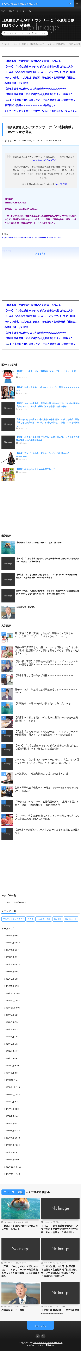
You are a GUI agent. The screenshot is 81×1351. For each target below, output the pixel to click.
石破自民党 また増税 (16, 83)
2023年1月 (9, 1159)
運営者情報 (50, 1345)
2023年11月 (9, 1087)
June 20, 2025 (61, 184)
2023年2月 (9, 1152)
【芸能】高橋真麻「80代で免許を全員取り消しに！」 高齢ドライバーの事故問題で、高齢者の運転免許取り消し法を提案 (40, 94)
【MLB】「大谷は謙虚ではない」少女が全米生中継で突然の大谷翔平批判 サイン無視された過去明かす (40, 66)
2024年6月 (9, 1037)
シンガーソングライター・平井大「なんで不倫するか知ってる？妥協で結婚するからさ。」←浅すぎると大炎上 (40, 110)
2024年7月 (9, 1029)
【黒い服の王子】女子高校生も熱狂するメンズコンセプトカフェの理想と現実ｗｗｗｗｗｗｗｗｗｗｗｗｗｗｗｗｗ (46, 663)
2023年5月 (9, 1130)
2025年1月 (9, 986)
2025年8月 (9, 935)
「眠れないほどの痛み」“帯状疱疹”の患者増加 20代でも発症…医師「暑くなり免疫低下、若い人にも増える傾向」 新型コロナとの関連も (48, 422)
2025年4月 (9, 964)
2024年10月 (9, 1008)
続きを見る (40, 253)
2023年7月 (9, 1116)
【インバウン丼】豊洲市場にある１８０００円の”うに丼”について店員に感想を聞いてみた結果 (47, 817)
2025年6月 (9, 950)
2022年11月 (9, 1174)
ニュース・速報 (24, 33)
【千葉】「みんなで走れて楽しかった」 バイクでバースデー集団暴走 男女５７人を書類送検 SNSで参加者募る (40, 72)
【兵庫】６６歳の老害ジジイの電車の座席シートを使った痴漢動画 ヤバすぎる (46, 719)
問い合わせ (13, 11)
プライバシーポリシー (35, 1345)
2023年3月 (9, 1145)
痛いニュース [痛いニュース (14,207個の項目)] (71, 919)
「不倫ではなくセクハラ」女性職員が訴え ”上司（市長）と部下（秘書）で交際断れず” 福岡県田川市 (47, 803)
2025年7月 (9, 942)
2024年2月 (9, 1065)
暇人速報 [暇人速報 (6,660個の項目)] (58, 919)
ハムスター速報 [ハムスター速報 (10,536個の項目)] (43, 919)
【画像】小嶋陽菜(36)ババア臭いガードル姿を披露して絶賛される (47, 831)
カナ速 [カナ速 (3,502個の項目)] (30, 919)
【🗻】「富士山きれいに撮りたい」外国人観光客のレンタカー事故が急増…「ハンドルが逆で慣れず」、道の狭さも (40, 99)
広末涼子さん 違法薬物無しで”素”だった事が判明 (41, 773)
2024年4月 (9, 1051)
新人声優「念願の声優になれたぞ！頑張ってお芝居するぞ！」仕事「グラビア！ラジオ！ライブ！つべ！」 (44, 635)
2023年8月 (9, 1109)
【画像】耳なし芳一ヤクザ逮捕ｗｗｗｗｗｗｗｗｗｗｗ (44, 675)
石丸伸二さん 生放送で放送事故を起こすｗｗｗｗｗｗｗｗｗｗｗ (46, 691)
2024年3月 (9, 1058)
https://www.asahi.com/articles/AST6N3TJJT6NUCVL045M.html (31, 237)
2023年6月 (9, 1123)
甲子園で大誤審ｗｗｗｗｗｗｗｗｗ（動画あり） (30, 105)
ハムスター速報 (22, 1222)
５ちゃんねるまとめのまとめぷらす (47, 1343)
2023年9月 (9, 1102)
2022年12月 (9, 1167)
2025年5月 (9, 957)
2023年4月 (9, 1138)
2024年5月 (9, 1044)
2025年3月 (9, 971)
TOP (3, 11)
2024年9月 (9, 1015)
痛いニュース (40, 33)
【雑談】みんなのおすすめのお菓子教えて (35, 469)
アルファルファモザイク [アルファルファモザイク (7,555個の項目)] (13, 919)
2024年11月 (9, 1000)
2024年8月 (9, 1022)
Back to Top (40, 1326)
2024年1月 (9, 1073)
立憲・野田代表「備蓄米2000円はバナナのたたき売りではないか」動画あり (46, 789)
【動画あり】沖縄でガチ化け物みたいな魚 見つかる (33, 60)
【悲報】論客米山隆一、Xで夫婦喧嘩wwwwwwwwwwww (35, 88)
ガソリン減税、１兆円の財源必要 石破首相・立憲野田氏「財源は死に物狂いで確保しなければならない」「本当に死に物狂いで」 (40, 77)
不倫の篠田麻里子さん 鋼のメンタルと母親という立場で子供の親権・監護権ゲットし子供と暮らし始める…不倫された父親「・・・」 (47, 650)
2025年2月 (9, 979)
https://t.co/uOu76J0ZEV (44, 160)
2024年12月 (9, 993)
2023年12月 (9, 1080)
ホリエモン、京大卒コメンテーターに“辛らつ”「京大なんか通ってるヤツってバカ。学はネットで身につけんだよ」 (47, 761)
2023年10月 (9, 1094)
